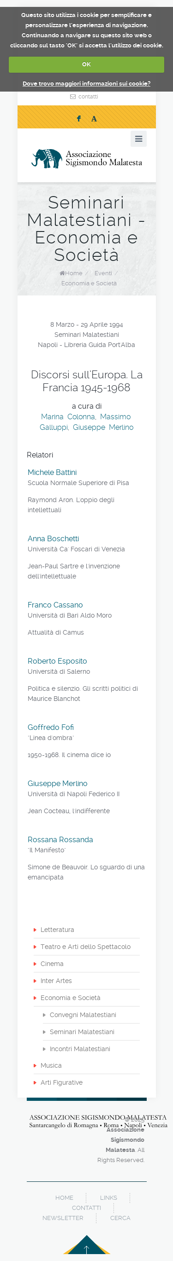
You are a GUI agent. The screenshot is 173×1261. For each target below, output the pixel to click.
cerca (120, 1218)
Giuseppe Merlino (103, 427)
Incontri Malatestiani (80, 1049)
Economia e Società (89, 283)
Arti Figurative (62, 1082)
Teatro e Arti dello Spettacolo (86, 946)
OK (86, 64)
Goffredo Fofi (51, 727)
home (64, 1197)
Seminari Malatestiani (82, 1031)
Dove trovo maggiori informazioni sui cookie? (86, 83)
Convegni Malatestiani (83, 1014)
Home (74, 273)
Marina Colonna (68, 416)
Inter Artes (56, 980)
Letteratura (57, 929)
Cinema (52, 963)
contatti (88, 96)
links (108, 1197)
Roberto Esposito (57, 661)
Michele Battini (52, 472)
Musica (51, 1065)
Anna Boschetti (53, 538)
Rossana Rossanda (60, 839)
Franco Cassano (55, 605)
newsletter (63, 1218)
